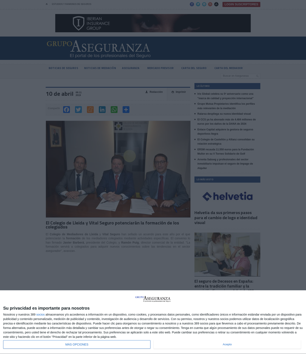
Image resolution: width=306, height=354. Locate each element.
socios (40, 314)
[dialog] (153, 322)
